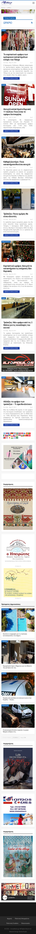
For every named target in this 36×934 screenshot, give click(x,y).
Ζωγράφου (4, 639)
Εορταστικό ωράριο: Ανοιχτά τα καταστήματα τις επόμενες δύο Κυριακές (17, 268)
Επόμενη (16, 735)
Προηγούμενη (6, 735)
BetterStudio (23, 929)
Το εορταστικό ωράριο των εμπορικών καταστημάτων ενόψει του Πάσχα (15, 57)
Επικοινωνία (25, 921)
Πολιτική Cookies (12, 921)
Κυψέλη (4, 671)
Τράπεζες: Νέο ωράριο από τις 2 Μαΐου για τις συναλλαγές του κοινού (17, 325)
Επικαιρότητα (5, 607)
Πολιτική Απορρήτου (22, 916)
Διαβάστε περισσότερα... (11, 78)
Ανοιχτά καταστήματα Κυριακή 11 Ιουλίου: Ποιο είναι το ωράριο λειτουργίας (17, 112)
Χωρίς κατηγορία (6, 241)
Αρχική (3, 30)
